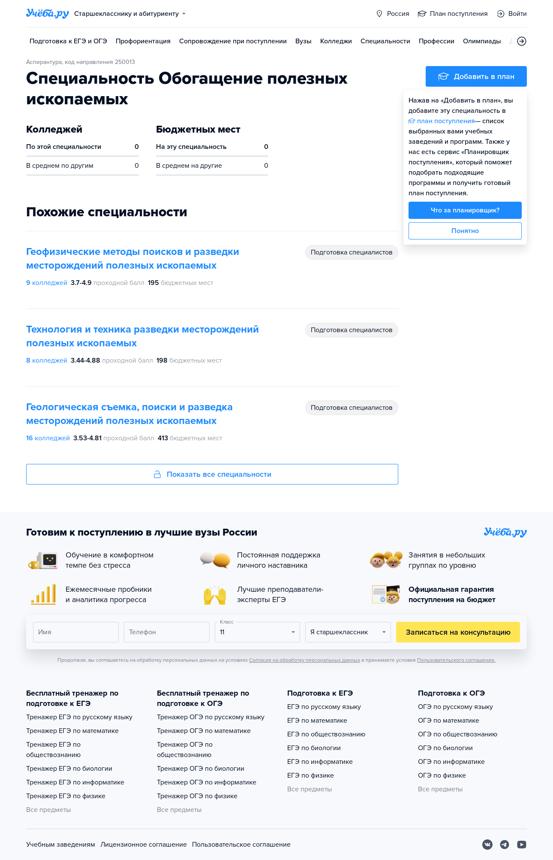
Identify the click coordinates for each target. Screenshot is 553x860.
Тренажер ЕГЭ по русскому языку (79, 717)
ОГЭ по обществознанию (457, 734)
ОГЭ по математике (448, 720)
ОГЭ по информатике (451, 761)
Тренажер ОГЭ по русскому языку (210, 717)
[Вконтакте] (487, 844)
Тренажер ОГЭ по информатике (206, 782)
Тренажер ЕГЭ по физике (65, 796)
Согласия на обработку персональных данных (304, 660)
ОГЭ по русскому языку (455, 707)
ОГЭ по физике (442, 775)
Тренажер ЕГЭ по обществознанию (53, 749)
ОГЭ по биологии (445, 748)
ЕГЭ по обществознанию (326, 734)
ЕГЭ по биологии (314, 748)
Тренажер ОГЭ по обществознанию (185, 749)
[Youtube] (522, 844)
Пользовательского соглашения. (456, 660)
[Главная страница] (47, 14)
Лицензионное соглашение (143, 844)
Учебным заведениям (60, 844)
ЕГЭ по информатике (320, 761)
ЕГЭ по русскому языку (324, 707)
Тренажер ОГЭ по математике (204, 731)
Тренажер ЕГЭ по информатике (75, 782)
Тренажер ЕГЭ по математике (72, 731)
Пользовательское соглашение (241, 844)
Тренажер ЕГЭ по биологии (69, 768)
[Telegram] (504, 844)
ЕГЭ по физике (310, 775)
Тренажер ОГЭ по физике (197, 796)
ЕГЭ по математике (317, 720)
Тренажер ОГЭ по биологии (200, 768)
